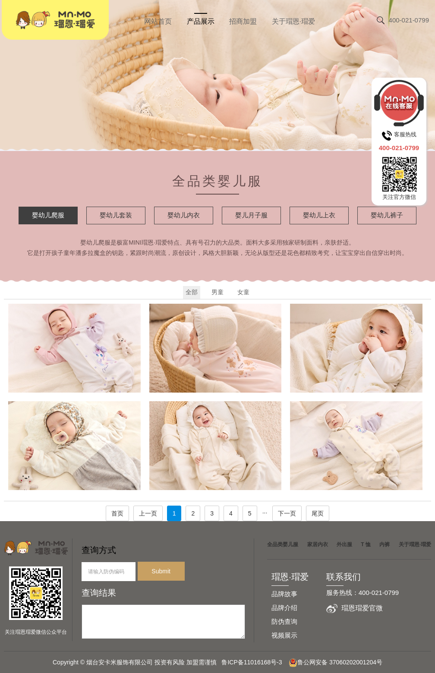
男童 (217, 292)
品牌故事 (284, 594)
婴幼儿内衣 (183, 215)
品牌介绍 (284, 607)
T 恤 (366, 544)
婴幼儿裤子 (387, 215)
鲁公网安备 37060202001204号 (335, 662)
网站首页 (158, 21)
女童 (243, 292)
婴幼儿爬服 (48, 215)
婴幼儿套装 (116, 215)
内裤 (384, 544)
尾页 (318, 513)
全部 (192, 292)
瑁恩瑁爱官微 (362, 608)
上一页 (148, 513)
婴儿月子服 (251, 215)
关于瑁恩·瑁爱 (293, 21)
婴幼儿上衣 (319, 215)
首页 (117, 513)
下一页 (287, 513)
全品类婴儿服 (282, 544)
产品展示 (200, 21)
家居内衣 (317, 544)
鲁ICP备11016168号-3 (254, 662)
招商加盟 (243, 21)
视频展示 (284, 635)
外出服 (344, 544)
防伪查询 (284, 621)
